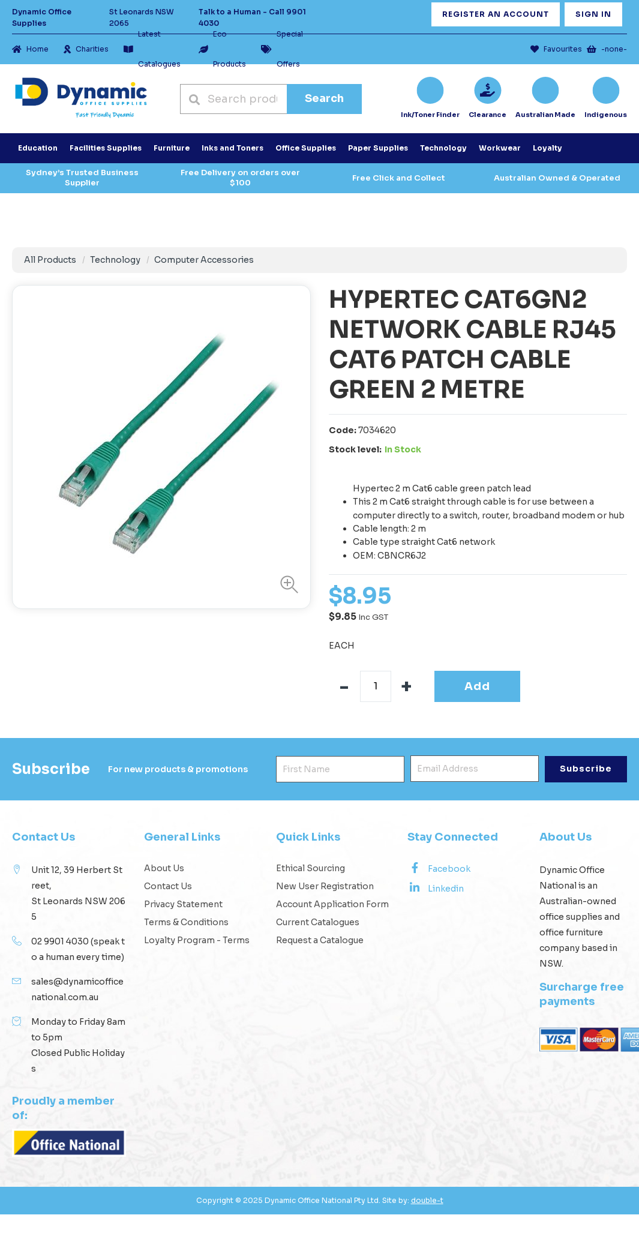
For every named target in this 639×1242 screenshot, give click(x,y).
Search (324, 98)
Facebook (438, 868)
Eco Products (222, 49)
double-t (427, 1200)
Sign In (593, 14)
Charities (86, 48)
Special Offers (282, 49)
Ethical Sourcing (310, 868)
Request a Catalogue (320, 940)
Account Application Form (332, 904)
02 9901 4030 (60, 941)
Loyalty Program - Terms (197, 940)
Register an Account (495, 14)
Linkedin (435, 888)
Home (30, 48)
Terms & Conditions (186, 922)
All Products (50, 259)
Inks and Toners (232, 147)
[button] (286, 584)
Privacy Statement (183, 904)
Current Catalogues (317, 922)
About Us (164, 868)
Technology (115, 259)
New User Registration (325, 886)
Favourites (556, 48)
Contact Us (168, 886)
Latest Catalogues (152, 49)
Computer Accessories (204, 259)
